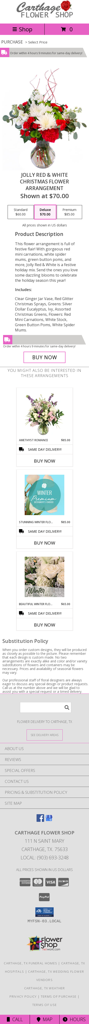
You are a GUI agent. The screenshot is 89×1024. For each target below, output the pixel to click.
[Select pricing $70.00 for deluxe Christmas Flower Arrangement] (45, 212)
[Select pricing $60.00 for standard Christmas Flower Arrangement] (20, 212)
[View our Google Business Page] (49, 820)
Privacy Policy (23, 996)
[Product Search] (45, 707)
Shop (22, 29)
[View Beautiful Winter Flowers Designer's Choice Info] (44, 577)
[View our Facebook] (40, 820)
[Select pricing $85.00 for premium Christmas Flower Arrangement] (69, 212)
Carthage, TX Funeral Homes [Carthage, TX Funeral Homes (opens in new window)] (30, 963)
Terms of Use (44, 1005)
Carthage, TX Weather (44, 988)
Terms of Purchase (59, 996)
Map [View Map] (44, 1019)
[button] (44, 912)
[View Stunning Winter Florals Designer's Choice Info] (44, 495)
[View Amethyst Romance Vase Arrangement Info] (44, 413)
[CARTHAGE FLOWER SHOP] (44, 16)
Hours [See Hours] (74, 1019)
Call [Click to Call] (15, 1019)
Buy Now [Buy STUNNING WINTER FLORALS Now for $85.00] (44, 543)
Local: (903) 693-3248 (45, 857)
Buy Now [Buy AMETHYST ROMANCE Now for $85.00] (44, 461)
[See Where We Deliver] (45, 734)
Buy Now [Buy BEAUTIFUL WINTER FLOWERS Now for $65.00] (44, 625)
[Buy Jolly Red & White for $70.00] (44, 357)
